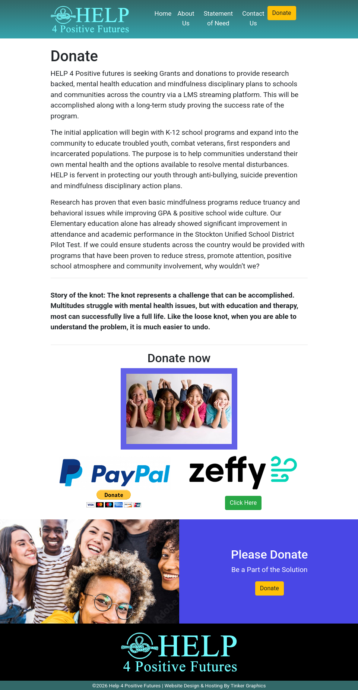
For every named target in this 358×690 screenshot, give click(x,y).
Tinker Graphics (248, 686)
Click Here (243, 502)
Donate (281, 12)
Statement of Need (218, 18)
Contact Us (253, 18)
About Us (185, 18)
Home (163, 13)
